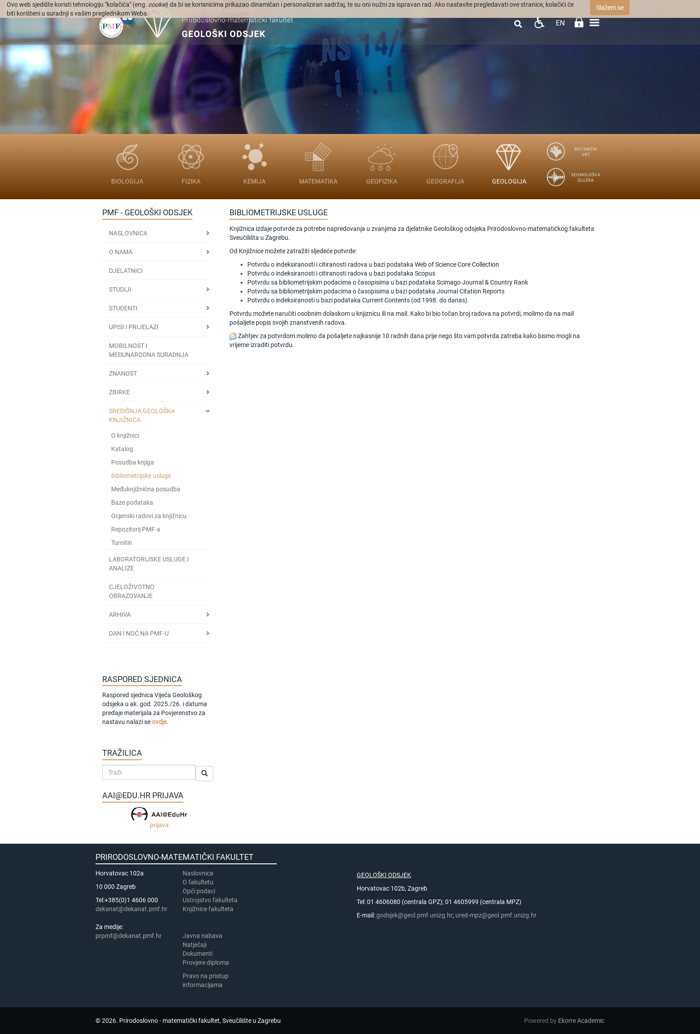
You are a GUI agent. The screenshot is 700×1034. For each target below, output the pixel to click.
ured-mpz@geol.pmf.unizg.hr (496, 915)
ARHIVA (120, 614)
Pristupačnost (539, 22)
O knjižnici (125, 435)
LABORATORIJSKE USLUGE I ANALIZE (149, 564)
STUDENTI (123, 308)
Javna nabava (202, 935)
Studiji (120, 289)
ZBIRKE (119, 392)
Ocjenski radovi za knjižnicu (149, 515)
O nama (121, 251)
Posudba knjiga (132, 462)
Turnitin (121, 542)
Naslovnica (128, 233)
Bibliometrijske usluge (141, 475)
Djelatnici (126, 270)
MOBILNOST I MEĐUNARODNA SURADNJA (148, 350)
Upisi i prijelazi (133, 327)
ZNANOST (123, 373)
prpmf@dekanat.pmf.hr (129, 935)
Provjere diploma (206, 962)
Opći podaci (199, 891)
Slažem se (610, 7)
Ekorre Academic (581, 1020)
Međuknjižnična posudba (145, 489)
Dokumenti (197, 953)
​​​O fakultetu (198, 882)
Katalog (122, 448)
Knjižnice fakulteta (208, 909)
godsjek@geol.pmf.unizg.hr (414, 915)
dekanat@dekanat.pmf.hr (131, 909)
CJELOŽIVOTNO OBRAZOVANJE (131, 591)
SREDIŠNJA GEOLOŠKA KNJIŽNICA (142, 415)
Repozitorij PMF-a (135, 529)
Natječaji (195, 944)
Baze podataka (132, 502)
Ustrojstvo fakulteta (210, 900)
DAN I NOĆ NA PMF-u (139, 633)
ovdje (159, 721)
